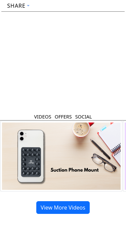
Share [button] (16, 5)
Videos (42, 116)
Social (83, 116)
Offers (63, 116)
